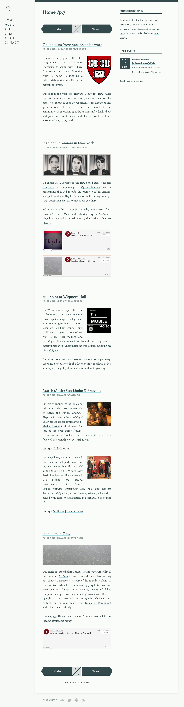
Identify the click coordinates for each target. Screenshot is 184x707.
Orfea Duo (49, 314)
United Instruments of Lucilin (146, 67)
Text (7, 29)
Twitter (69, 700)
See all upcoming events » (131, 80)
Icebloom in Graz (57, 533)
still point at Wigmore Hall (64, 296)
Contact (11, 42)
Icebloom (63, 576)
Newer (96, 29)
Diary (8, 33)
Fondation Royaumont (98, 603)
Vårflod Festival (51, 426)
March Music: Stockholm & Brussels (72, 390)
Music (9, 24)
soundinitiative (69, 457)
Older (57, 29)
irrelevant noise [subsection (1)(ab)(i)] (144, 61)
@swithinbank (70, 363)
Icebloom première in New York (68, 143)
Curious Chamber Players (87, 571)
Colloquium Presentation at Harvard (72, 44)
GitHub (76, 700)
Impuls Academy (98, 580)
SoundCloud (62, 700)
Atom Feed (84, 700)
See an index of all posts (77, 682)
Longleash (48, 187)
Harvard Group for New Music (92, 94)
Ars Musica (59, 511)
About (9, 38)
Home (8, 20)
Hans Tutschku (73, 71)
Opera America (90, 187)
